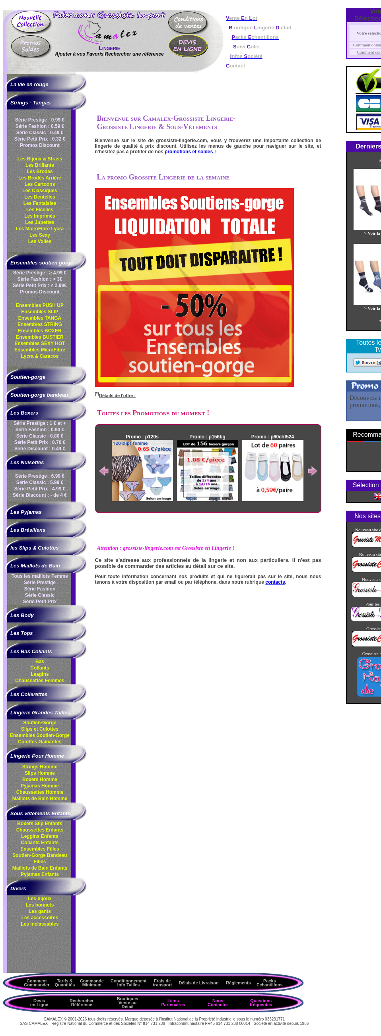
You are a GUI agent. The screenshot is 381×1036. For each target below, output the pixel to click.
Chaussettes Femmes (39, 680)
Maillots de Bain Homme (40, 798)
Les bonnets (40, 905)
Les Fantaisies (39, 203)
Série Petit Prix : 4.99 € (40, 489)
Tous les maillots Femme (40, 576)
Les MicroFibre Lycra (40, 229)
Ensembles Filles (39, 849)
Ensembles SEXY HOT (39, 343)
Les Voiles (39, 241)
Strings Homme (40, 767)
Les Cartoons (40, 184)
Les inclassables (39, 924)
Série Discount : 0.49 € (39, 448)
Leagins (40, 674)
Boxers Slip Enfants (39, 823)
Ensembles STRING (39, 324)
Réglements (238, 982)
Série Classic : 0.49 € (40, 132)
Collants (39, 668)
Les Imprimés (39, 216)
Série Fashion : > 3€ (39, 279)
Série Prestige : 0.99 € (39, 120)
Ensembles (40, 735)
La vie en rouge (29, 84)
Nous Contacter (218, 1002)
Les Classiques (39, 190)
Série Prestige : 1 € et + (40, 423)
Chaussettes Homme (40, 792)
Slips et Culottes (39, 729)
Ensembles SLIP (39, 311)
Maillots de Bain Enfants (40, 868)
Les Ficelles (39, 209)
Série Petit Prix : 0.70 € (40, 442)
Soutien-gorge (27, 377)
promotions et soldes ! (190, 151)
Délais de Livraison (198, 982)
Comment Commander (36, 982)
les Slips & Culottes (34, 548)
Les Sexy (39, 235)
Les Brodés (39, 171)
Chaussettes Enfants (40, 830)
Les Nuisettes (27, 462)
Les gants (40, 911)
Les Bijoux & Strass (39, 159)
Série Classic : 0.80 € (40, 436)
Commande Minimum (92, 982)
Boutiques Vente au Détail (127, 1002)
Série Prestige (40, 582)
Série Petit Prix (40, 601)
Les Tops (21, 633)
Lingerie (109, 47)
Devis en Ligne (39, 1002)
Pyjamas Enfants (40, 874)
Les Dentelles (39, 197)
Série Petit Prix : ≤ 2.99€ (39, 285)
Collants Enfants (40, 842)
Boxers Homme (39, 779)
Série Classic (40, 595)
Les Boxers (24, 413)
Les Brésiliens (27, 530)
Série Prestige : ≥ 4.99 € (39, 273)
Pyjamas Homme (40, 786)
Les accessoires (39, 917)
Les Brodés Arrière (39, 178)
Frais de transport (162, 982)
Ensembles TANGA (39, 318)
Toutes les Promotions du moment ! (153, 413)
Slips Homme (40, 773)
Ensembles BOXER (39, 331)
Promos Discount (39, 145)
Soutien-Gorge (39, 722)
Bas (39, 661)
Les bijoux (39, 898)
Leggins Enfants (39, 836)
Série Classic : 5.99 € (40, 482)
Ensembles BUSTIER (39, 337)
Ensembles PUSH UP (40, 305)
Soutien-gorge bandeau (39, 395)
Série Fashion (40, 589)
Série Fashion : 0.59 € (40, 126)
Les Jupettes (39, 222)
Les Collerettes (28, 694)
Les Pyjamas (26, 512)
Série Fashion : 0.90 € (40, 429)
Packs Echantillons (269, 982)
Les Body (22, 615)
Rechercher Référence (82, 1002)
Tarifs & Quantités (65, 982)
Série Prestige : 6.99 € (39, 476)
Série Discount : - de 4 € (40, 495)
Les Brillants (39, 165)
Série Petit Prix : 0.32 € (40, 139)
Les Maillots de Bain (35, 566)
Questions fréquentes (261, 1002)
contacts (275, 582)
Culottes (39, 742)
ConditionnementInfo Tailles (128, 982)
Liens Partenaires (173, 1002)
